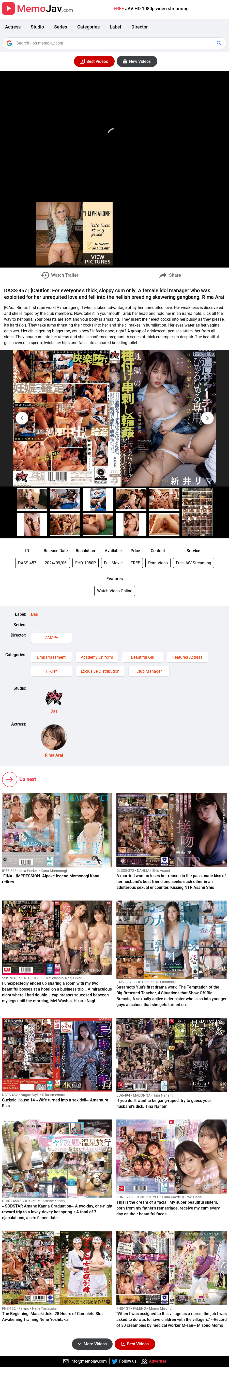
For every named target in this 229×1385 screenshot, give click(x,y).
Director (139, 27)
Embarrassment (51, 657)
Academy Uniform (97, 657)
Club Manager (149, 671)
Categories (88, 27)
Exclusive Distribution (100, 671)
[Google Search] (219, 43)
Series (60, 27)
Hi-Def (51, 671)
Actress (13, 27)
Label (115, 27)
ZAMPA (51, 637)
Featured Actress (187, 657)
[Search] (115, 43)
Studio (37, 27)
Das (34, 614)
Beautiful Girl (142, 657)
